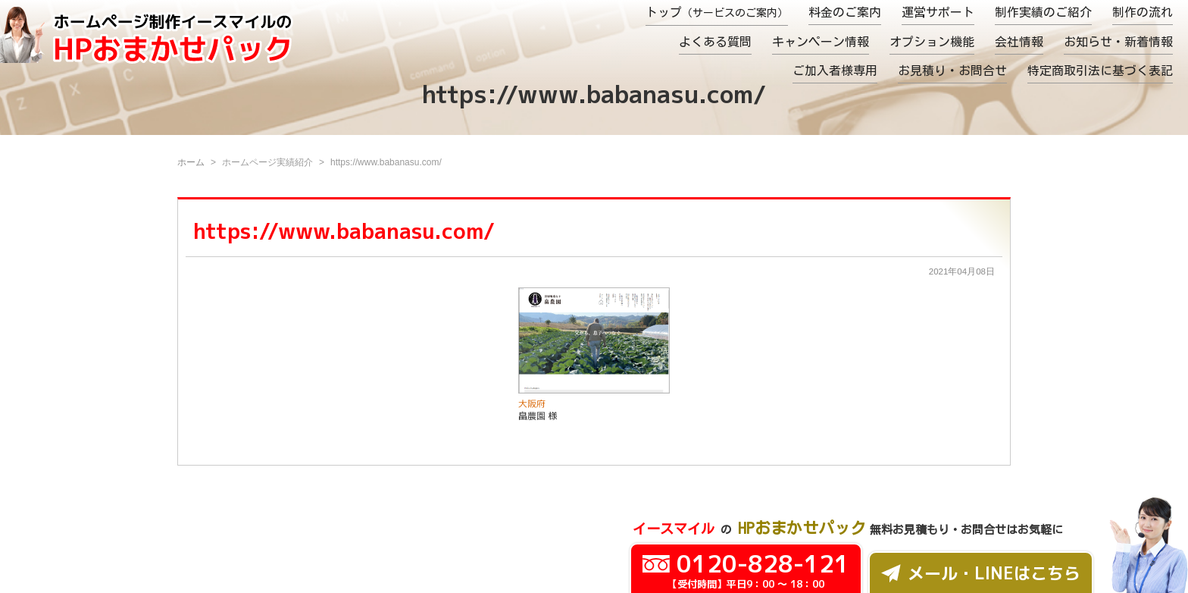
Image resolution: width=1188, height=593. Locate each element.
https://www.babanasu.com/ (344, 231)
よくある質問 (715, 42)
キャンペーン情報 (820, 42)
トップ (717, 12)
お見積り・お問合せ (952, 70)
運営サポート (938, 12)
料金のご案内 (844, 12)
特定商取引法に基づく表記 (1100, 70)
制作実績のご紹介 (1043, 12)
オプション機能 (931, 42)
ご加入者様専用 (835, 70)
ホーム (191, 162)
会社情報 (1019, 42)
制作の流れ (1142, 12)
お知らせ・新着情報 (1118, 42)
